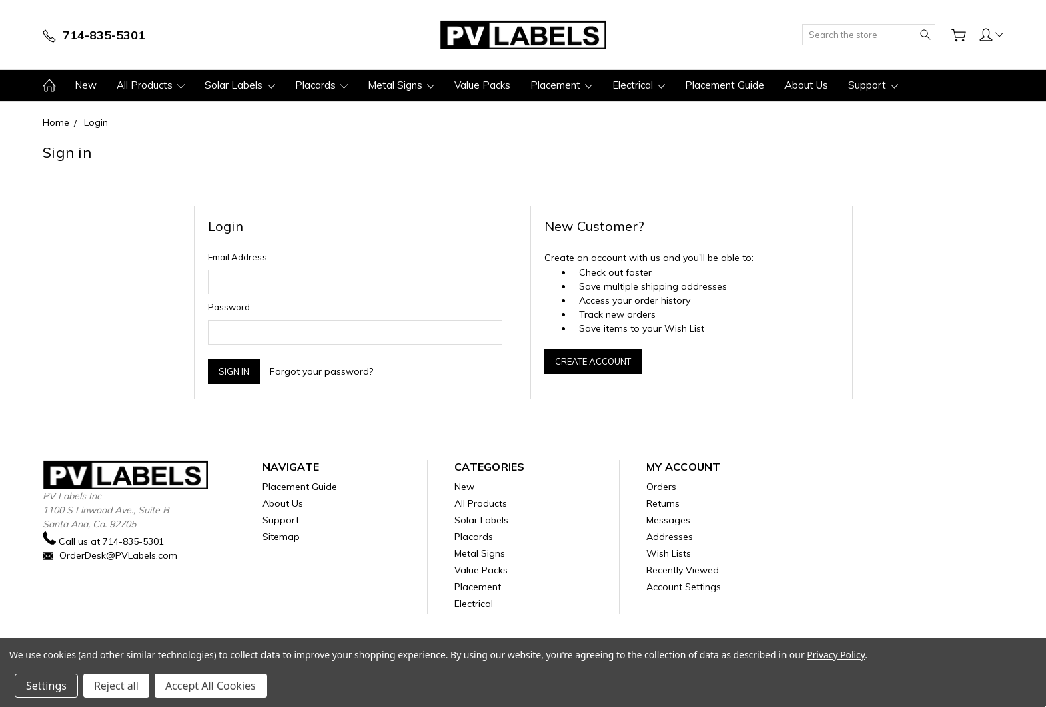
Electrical (638, 85)
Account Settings (683, 587)
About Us (806, 85)
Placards (321, 85)
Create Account (593, 361)
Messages (668, 520)
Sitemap (281, 537)
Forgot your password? (321, 371)
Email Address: (238, 257)
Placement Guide (724, 85)
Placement (561, 85)
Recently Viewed (682, 570)
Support (873, 85)
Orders (661, 487)
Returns (663, 503)
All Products (151, 85)
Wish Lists (668, 553)
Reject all (116, 685)
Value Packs (482, 85)
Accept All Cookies (210, 685)
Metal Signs (401, 85)
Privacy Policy (836, 654)
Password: (230, 307)
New (86, 85)
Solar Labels (240, 85)
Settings (46, 685)
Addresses (669, 537)
